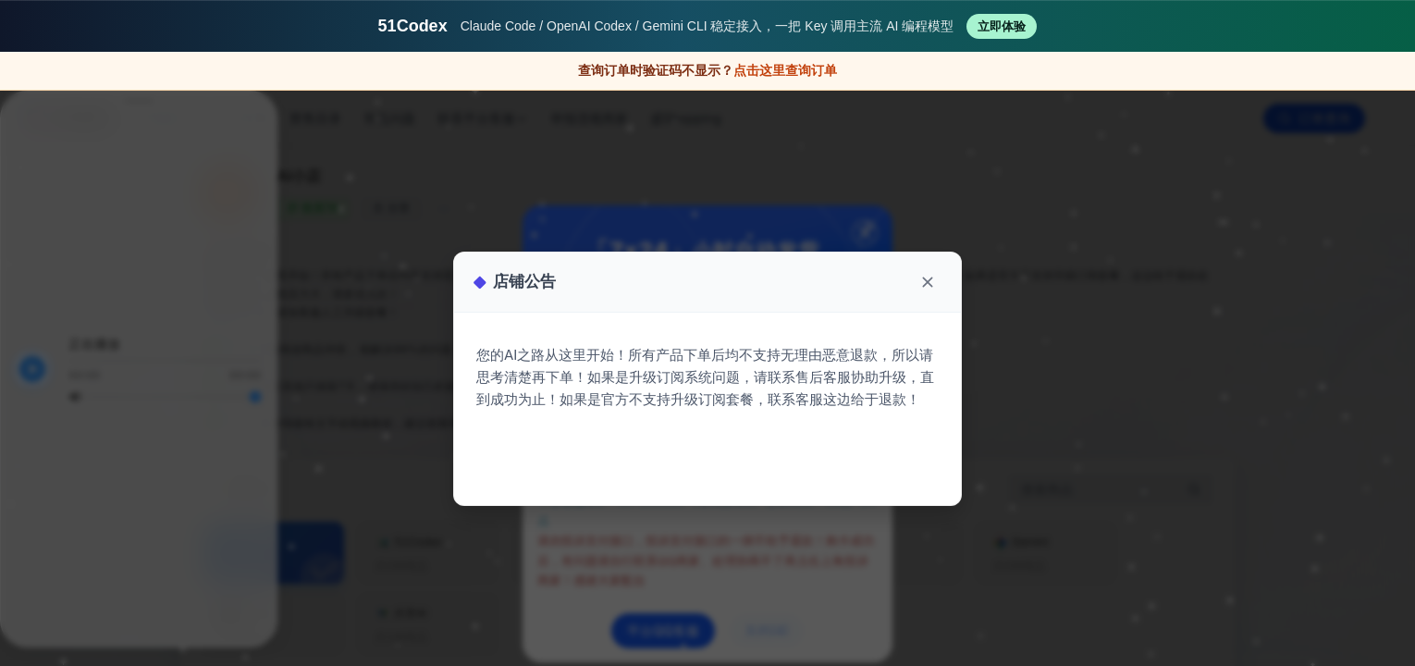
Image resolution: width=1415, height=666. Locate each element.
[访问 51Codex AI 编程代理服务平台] (707, 26)
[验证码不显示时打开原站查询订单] (707, 71)
